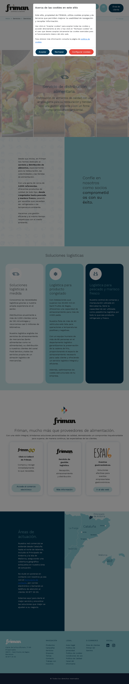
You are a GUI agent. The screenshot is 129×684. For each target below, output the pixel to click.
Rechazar (59, 52)
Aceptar (42, 52)
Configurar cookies (81, 52)
